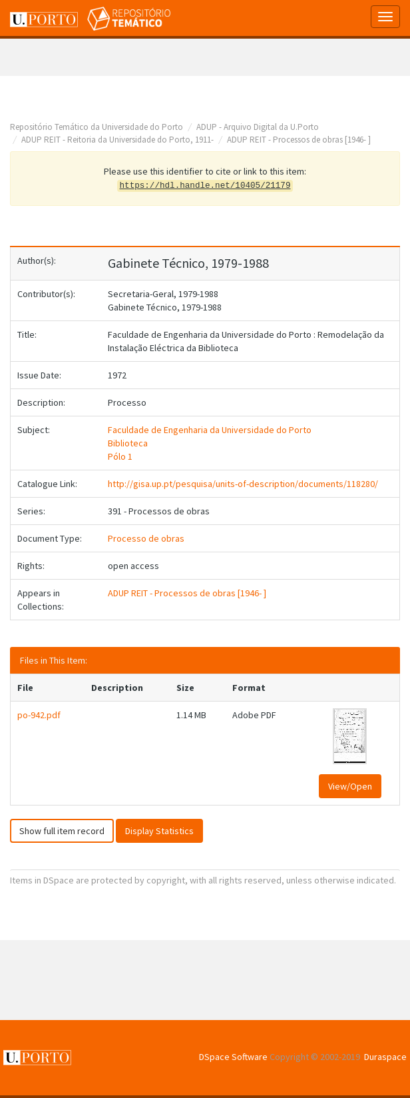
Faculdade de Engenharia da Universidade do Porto (209, 430)
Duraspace (385, 1057)
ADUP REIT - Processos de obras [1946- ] (299, 139)
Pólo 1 (120, 456)
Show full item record (61, 831)
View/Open (350, 786)
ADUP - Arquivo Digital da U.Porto (257, 127)
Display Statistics (159, 831)
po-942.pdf (39, 715)
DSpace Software (233, 1057)
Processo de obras (146, 538)
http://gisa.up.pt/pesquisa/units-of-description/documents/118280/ (243, 484)
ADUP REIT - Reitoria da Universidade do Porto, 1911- (117, 139)
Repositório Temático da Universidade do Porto (96, 127)
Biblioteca (128, 443)
